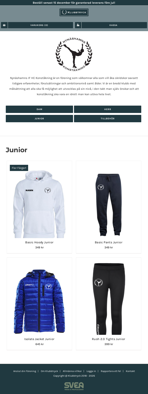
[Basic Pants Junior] (108, 165)
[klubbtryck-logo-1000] (74, 10)
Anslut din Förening (24, 371)
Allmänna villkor (72, 371)
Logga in (91, 371)
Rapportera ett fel (111, 371)
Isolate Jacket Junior (39, 339)
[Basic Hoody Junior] (39, 165)
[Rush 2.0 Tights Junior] (108, 262)
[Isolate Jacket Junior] (39, 262)
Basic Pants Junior (108, 242)
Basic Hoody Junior (39, 242)
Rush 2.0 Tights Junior (108, 339)
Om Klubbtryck (49, 371)
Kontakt (130, 371)
